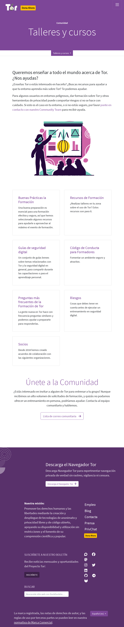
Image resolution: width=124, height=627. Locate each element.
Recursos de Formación (87, 197)
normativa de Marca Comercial (33, 622)
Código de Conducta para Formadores (84, 250)
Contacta (91, 517)
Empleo (90, 504)
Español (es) (98, 613)
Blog (88, 511)
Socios (23, 344)
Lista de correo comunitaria (62, 416)
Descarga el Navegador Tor (62, 483)
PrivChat (91, 529)
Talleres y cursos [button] (61, 53)
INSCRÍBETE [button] (32, 574)
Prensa (90, 523)
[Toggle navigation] (117, 4)
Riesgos (75, 298)
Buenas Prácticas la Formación (32, 199)
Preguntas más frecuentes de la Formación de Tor (30, 302)
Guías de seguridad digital (32, 250)
